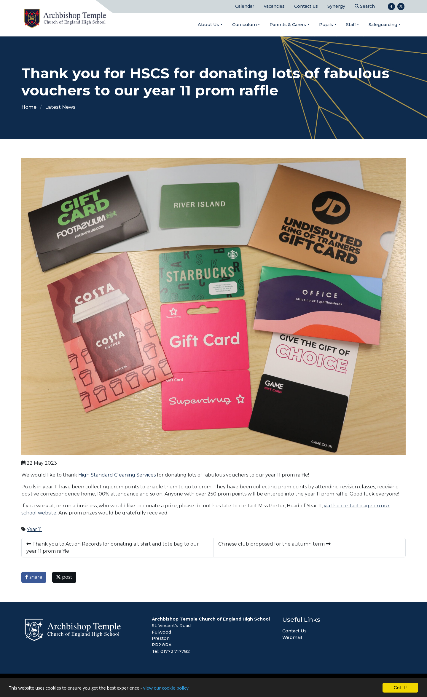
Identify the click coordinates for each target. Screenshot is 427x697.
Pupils (326, 24)
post (64, 577)
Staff (351, 24)
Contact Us (294, 631)
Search (365, 6)
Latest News (60, 107)
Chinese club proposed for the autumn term (274, 544)
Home (28, 107)
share (33, 577)
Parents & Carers (288, 24)
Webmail (292, 637)
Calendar (244, 6)
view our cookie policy (166, 688)
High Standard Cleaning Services (117, 475)
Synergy (336, 6)
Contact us (306, 6)
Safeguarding (383, 24)
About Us (208, 24)
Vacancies (274, 6)
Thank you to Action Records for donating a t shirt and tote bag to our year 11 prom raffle (112, 547)
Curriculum (244, 24)
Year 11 (34, 529)
